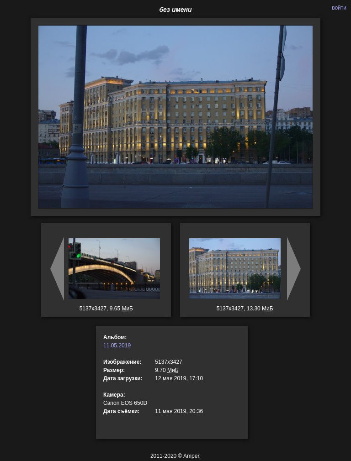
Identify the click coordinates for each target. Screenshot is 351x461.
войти (339, 8)
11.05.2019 (117, 345)
